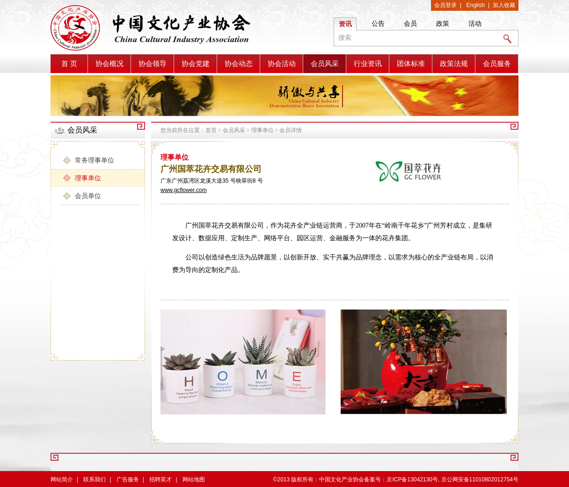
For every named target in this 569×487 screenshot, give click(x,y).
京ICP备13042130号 (412, 479)
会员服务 (497, 63)
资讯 (345, 24)
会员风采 (325, 63)
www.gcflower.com (183, 190)
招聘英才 (160, 479)
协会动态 (239, 63)
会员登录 (445, 5)
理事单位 (262, 130)
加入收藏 (504, 5)
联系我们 (94, 479)
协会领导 (153, 63)
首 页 (69, 63)
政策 (442, 23)
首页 (211, 130)
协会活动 (282, 63)
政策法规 (454, 63)
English (476, 5)
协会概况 (109, 63)
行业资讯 (368, 63)
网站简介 (62, 479)
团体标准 (411, 63)
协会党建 (196, 63)
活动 (474, 23)
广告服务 (128, 479)
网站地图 (193, 479)
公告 (378, 23)
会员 (410, 23)
